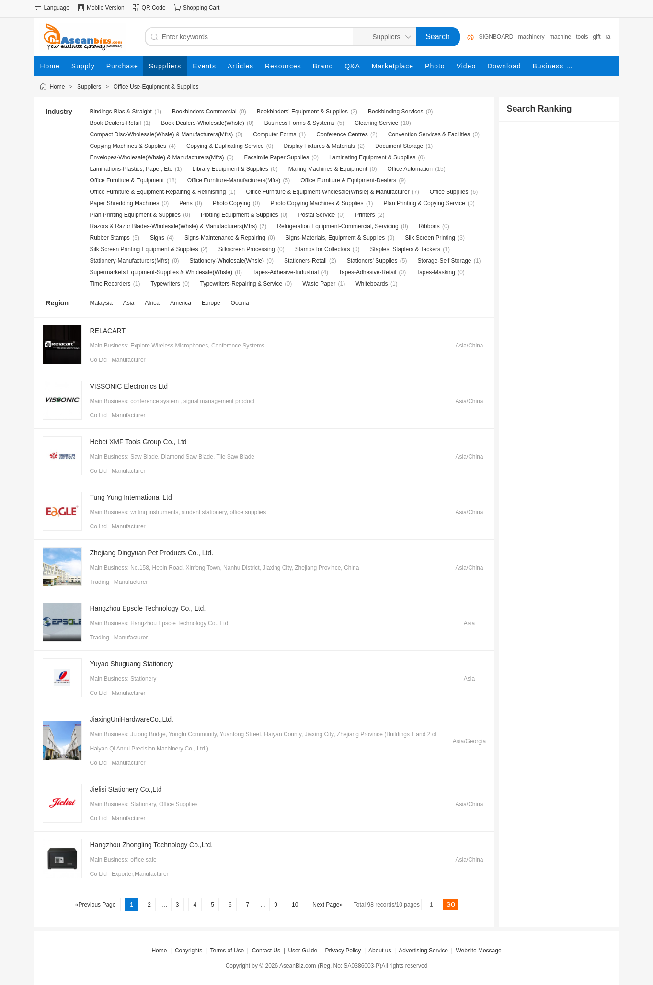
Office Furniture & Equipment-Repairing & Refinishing (158, 192)
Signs (157, 238)
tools (582, 37)
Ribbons (429, 226)
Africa (152, 303)
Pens (185, 203)
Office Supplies (449, 192)
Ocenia (240, 303)
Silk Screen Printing (430, 238)
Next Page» (327, 904)
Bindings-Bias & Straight (121, 111)
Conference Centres (341, 134)
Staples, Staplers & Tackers (405, 249)
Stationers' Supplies (372, 260)
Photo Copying (232, 203)
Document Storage (399, 146)
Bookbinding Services (395, 111)
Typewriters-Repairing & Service (241, 283)
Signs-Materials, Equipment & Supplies (335, 238)
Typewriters (165, 283)
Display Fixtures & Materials (319, 146)
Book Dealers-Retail (115, 123)
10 (295, 904)
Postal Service (316, 215)
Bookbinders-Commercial (204, 111)
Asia (128, 303)
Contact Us (266, 950)
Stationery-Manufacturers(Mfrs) (130, 260)
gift (597, 37)
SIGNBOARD (496, 37)
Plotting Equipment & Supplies (239, 215)
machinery (531, 37)
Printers (365, 215)
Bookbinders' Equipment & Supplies (302, 111)
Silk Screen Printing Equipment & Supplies (144, 249)
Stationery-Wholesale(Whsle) (227, 260)
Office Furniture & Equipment (127, 180)
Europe (211, 303)
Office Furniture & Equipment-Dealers (348, 180)
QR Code (154, 7)
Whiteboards (371, 283)
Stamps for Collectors (322, 249)
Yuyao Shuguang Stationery (131, 664)
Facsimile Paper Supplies (276, 157)
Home (57, 86)
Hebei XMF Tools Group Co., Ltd (138, 442)
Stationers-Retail (305, 260)
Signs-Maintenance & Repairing (224, 238)
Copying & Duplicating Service (224, 146)
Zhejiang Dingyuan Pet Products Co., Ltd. (152, 553)
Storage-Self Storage (444, 260)
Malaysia (101, 303)
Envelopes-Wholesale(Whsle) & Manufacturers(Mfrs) (157, 157)
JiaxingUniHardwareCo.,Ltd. (131, 719)
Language (56, 7)
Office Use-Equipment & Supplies (156, 86)
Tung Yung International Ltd (131, 497)
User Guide (302, 950)
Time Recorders (110, 283)
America (180, 303)
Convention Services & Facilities (429, 134)
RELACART (108, 331)
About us (379, 950)
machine (560, 37)
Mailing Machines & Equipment (327, 169)
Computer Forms (274, 134)
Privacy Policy (343, 950)
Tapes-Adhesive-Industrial (285, 272)
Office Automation (410, 169)
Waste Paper (318, 283)
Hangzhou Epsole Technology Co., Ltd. (148, 608)
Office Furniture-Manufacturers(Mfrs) (234, 180)
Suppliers (89, 86)
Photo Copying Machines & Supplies (316, 203)
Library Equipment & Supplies (230, 169)
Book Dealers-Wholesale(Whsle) (202, 123)
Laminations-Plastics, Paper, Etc (131, 169)
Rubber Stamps (110, 238)
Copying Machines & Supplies (128, 146)
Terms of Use (227, 950)
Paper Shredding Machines (125, 203)
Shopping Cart (201, 7)
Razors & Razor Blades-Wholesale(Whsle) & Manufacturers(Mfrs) (173, 226)
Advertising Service (423, 950)
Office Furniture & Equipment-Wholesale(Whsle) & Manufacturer (327, 192)
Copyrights (188, 950)
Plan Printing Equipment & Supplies (135, 215)
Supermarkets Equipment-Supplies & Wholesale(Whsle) (161, 272)
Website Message (478, 950)
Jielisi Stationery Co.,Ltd (126, 789)
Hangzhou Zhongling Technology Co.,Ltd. (151, 845)
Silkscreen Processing (246, 249)
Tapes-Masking (435, 272)
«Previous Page (95, 904)
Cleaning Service (376, 123)
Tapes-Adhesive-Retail (367, 272)
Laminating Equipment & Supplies (372, 157)
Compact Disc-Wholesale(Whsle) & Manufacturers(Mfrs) (161, 134)
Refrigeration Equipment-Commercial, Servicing (337, 226)
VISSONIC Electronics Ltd (129, 386)
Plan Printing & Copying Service (424, 203)
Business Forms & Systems (299, 123)
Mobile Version (106, 7)
